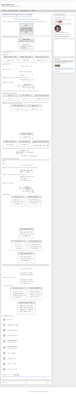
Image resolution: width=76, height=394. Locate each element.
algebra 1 (12, 376)
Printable (58, 17)
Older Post (48, 382)
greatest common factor (30, 376)
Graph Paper (62, 17)
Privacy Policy (57, 71)
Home (4, 10)
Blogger (46, 391)
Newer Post (4, 382)
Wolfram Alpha (67, 34)
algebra (9, 376)
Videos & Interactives (13, 10)
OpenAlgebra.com (62, 62)
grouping (36, 376)
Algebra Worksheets (24, 10)
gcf (24, 376)
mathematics (43, 376)
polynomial (48, 376)
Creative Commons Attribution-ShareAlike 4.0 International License (64, 69)
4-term (6, 376)
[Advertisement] (64, 48)
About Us (33, 10)
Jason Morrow (37, 391)
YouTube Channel (67, 19)
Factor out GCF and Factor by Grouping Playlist (26, 19)
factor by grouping (20, 376)
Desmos (67, 32)
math (39, 376)
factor (16, 376)
